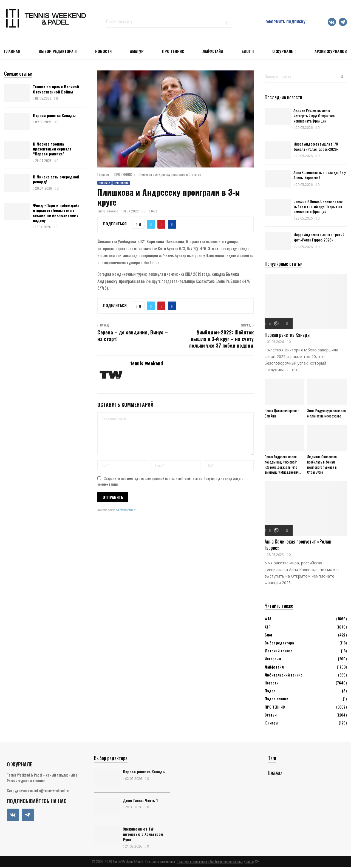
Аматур (137, 51)
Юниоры (271, 723)
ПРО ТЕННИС (173, 51)
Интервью (273, 658)
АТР (268, 627)
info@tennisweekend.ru (51, 790)
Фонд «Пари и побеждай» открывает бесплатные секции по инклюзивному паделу (56, 212)
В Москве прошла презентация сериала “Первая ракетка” (52, 149)
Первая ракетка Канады (54, 115)
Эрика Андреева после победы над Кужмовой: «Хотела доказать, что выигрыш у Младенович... (283, 464)
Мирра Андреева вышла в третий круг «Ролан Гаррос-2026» (318, 237)
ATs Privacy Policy (125, 509)
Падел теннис (276, 698)
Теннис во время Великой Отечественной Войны (56, 89)
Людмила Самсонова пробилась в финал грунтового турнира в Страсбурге (322, 464)
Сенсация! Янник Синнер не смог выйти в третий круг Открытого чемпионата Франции (318, 206)
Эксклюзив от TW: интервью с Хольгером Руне (143, 834)
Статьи (271, 715)
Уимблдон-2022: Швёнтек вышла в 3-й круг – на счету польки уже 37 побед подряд (221, 339)
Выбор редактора (56, 51)
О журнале (282, 51)
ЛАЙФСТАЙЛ (212, 51)
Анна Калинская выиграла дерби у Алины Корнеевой (319, 174)
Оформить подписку (285, 21)
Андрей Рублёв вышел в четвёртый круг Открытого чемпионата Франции (314, 115)
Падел (270, 690)
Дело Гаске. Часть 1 (140, 800)
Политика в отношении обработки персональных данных (215, 861)
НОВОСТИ (103, 51)
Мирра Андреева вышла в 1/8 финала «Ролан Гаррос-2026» (316, 146)
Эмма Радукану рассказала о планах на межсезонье (326, 413)
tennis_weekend (108, 211)
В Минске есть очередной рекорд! (56, 179)
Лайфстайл (274, 667)
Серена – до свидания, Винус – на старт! (132, 335)
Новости (104, 183)
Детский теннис (278, 650)
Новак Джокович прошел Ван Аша (282, 413)
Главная (12, 51)
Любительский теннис (283, 675)
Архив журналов (331, 51)
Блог (246, 51)
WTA (268, 618)
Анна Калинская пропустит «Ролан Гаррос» (298, 544)
